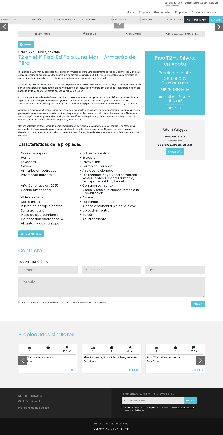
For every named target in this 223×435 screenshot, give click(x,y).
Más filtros (176, 20)
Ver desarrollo (31, 233)
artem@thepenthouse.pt (178, 144)
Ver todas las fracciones (180, 34)
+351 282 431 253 (172, 3)
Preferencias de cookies (33, 408)
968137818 (178, 136)
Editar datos (101, 423)
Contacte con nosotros (206, 12)
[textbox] (43, 19)
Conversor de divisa (175, 82)
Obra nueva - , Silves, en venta (39, 52)
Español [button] (213, 3)
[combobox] (42, 19)
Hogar (131, 12)
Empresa (144, 12)
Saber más (175, 151)
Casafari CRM (123, 429)
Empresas (181, 12)
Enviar (198, 304)
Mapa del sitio (119, 423)
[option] (48, 360)
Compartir (134, 33)
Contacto (42, 34)
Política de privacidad (79, 302)
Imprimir (90, 33)
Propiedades (162, 12)
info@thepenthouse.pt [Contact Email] (195, 3)
